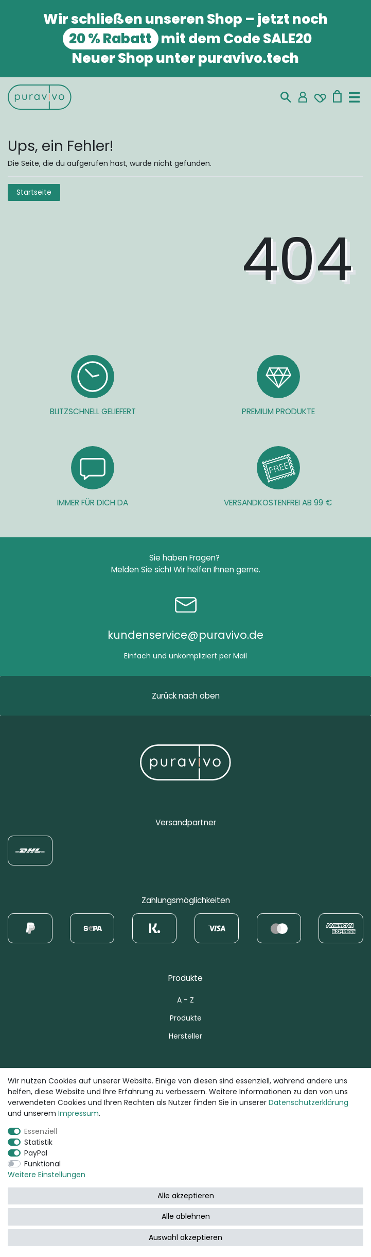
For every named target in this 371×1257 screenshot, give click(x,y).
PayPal (35, 1153)
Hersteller (185, 1036)
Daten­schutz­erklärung (308, 1102)
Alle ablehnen (186, 1216)
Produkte (186, 1018)
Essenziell (40, 1131)
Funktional (42, 1164)
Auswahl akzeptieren (185, 1237)
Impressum (78, 1113)
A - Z (185, 1000)
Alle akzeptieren (185, 1196)
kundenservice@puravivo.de (185, 634)
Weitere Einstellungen (46, 1174)
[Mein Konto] (303, 97)
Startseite (33, 192)
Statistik (38, 1142)
